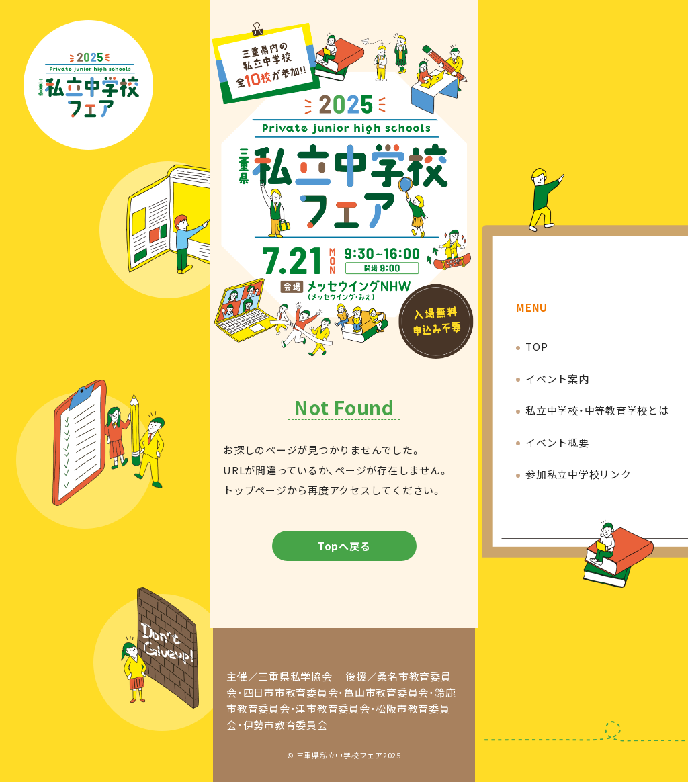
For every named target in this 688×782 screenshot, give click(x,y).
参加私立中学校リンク (578, 474)
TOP (536, 346)
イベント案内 (557, 379)
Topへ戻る (344, 546)
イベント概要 (557, 442)
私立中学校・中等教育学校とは (597, 410)
